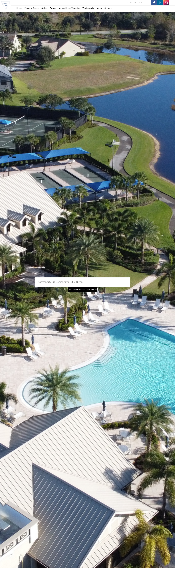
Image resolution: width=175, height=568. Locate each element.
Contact (108, 8)
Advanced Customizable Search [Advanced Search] (83, 289)
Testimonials (88, 8)
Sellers (44, 8)
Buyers (53, 8)
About (99, 8)
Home (19, 8)
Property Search (32, 8)
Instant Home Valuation (69, 8)
